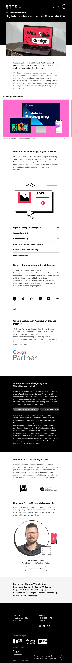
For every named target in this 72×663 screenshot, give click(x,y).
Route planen (44, 621)
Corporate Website (21, 590)
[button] (3, 122)
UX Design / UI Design (41, 587)
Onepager (31, 593)
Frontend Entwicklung (47, 593)
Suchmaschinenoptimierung (23, 345)
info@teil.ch (43, 615)
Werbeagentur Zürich (21, 660)
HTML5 (16, 595)
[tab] (26, 409)
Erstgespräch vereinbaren (36, 569)
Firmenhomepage (39, 590)
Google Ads (34, 342)
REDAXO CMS (19, 593)
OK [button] (65, 658)
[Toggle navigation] (64, 6)
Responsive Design (21, 587)
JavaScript (32, 595)
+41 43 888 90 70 (45, 618)
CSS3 (23, 595)
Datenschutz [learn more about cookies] (52, 658)
